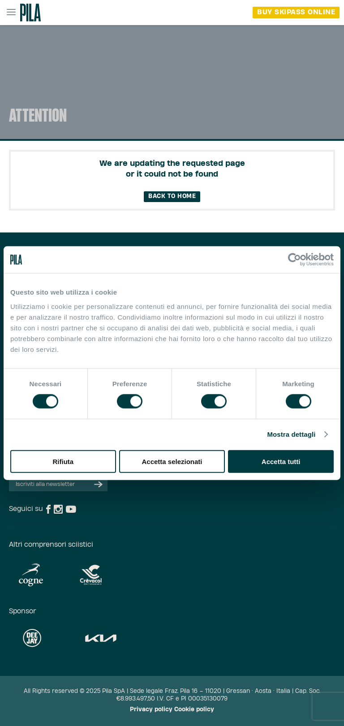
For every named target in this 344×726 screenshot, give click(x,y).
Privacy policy (151, 710)
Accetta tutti (281, 461)
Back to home (172, 196)
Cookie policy (194, 710)
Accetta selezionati (172, 461)
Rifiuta (62, 461)
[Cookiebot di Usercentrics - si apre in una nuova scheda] (294, 259)
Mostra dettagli (291, 434)
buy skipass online (296, 12)
